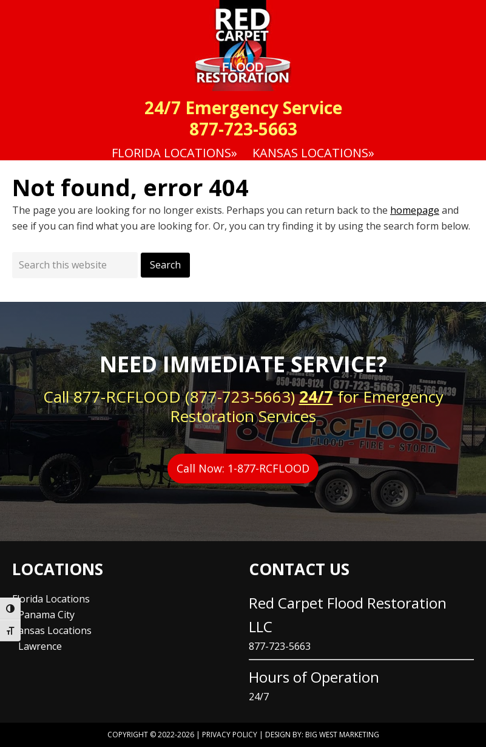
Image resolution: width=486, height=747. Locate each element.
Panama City (46, 614)
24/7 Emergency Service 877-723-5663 (243, 118)
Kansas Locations (52, 630)
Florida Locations (51, 598)
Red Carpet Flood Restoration (243, 45)
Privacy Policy (229, 734)
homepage (414, 210)
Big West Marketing (342, 734)
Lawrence (40, 646)
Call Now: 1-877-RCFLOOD (243, 468)
